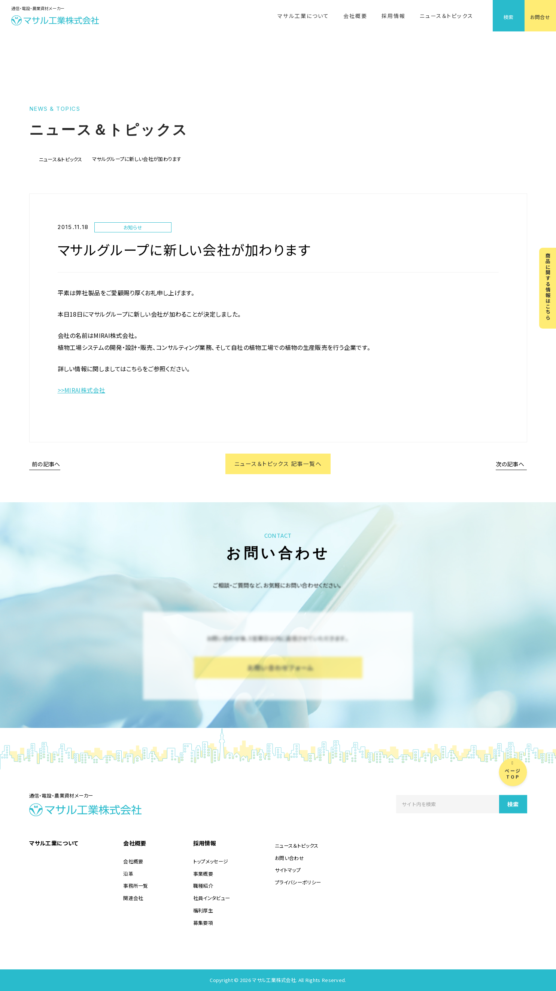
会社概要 (355, 15)
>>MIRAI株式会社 (81, 389)
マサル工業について (303, 15)
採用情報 (393, 15)
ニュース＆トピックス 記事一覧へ (278, 464)
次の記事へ (510, 464)
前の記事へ (46, 464)
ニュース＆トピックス (446, 15)
